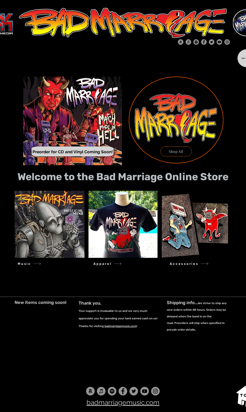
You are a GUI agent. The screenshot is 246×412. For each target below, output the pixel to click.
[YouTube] (219, 42)
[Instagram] (227, 42)
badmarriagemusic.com (120, 326)
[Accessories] (189, 264)
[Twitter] (211, 42)
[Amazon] (180, 42)
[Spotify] (196, 42)
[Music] (29, 264)
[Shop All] (176, 151)
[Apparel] (107, 264)
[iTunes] (188, 42)
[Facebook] (204, 42)
